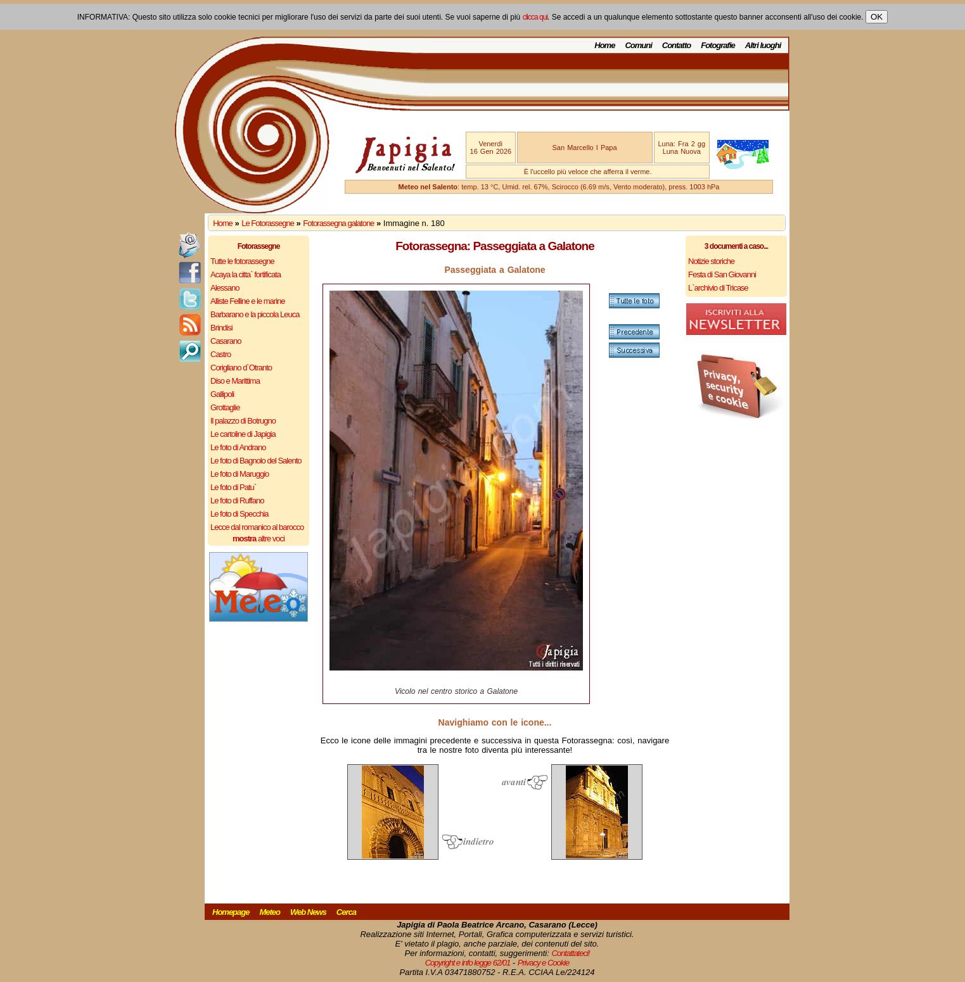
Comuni (638, 45)
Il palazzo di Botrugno (243, 420)
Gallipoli (222, 394)
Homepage (230, 912)
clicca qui (535, 17)
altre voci (258, 538)
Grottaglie (225, 407)
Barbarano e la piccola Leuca (254, 314)
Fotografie (718, 45)
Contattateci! (570, 953)
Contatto (676, 45)
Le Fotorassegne (267, 223)
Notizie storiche (711, 261)
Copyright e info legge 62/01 (468, 962)
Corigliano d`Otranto (241, 367)
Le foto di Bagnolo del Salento (255, 460)
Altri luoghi (763, 45)
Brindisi (221, 327)
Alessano (224, 288)
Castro (220, 354)
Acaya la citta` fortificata (245, 274)
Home (604, 45)
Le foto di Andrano (238, 447)
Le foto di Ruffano (237, 500)
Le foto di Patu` (233, 487)
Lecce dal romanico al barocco (257, 527)
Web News (308, 912)
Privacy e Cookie (544, 962)
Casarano (225, 341)
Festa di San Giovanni (722, 274)
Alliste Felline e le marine (247, 301)
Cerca (346, 912)
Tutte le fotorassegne (242, 261)
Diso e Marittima (235, 381)
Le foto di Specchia (239, 514)
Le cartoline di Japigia (243, 434)
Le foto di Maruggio (239, 474)
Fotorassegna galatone (338, 223)
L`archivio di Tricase (718, 288)
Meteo (269, 912)
